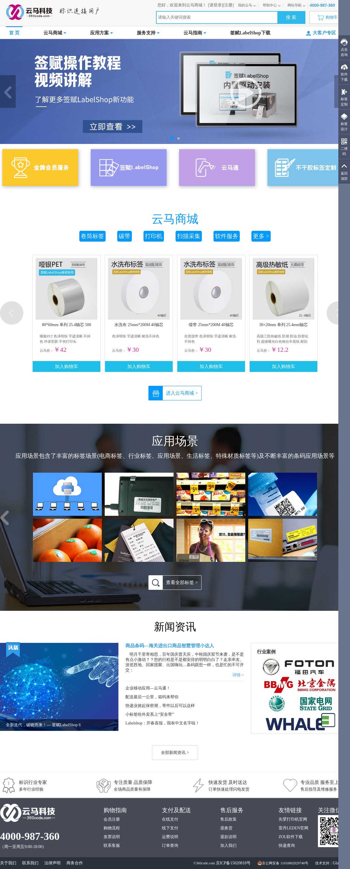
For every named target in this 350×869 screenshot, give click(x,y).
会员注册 (112, 819)
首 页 (14, 32)
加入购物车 (66, 366)
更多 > (261, 236)
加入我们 (228, 845)
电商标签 (111, 456)
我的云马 (247, 5)
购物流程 (112, 828)
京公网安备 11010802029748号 (283, 863)
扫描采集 (188, 236)
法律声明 (52, 863)
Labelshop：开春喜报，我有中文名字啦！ (162, 723)
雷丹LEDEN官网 (293, 828)
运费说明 (170, 837)
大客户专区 (321, 33)
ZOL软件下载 (291, 837)
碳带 (124, 236)
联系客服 (112, 845)
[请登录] (215, 5)
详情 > (238, 675)
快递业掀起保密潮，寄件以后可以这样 (160, 705)
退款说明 (228, 837)
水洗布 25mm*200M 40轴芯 (138, 325)
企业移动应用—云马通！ (147, 688)
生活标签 (198, 456)
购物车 (329, 17)
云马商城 (54, 32)
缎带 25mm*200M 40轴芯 (211, 325)
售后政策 (228, 819)
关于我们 (8, 863)
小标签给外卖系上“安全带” (149, 714)
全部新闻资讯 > (175, 752)
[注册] (228, 5)
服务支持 (148, 32)
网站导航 (296, 5)
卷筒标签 (92, 236)
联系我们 (30, 863)
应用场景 (169, 456)
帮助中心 (272, 5)
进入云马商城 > (173, 393)
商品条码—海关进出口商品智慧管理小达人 (169, 645)
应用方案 (101, 32)
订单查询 (170, 845)
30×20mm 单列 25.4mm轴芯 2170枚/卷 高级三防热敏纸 (283, 326)
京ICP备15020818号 (233, 863)
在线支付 (170, 819)
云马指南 (194, 32)
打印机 (153, 236)
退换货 (226, 828)
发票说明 (112, 837)
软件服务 (226, 236)
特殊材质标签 (233, 456)
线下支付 (170, 828)
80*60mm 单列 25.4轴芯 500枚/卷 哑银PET (66, 326)
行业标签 (140, 456)
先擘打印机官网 (293, 819)
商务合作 (74, 863)
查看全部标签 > (173, 583)
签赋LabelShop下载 (250, 32)
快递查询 (287, 845)
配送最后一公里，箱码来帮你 (151, 697)
